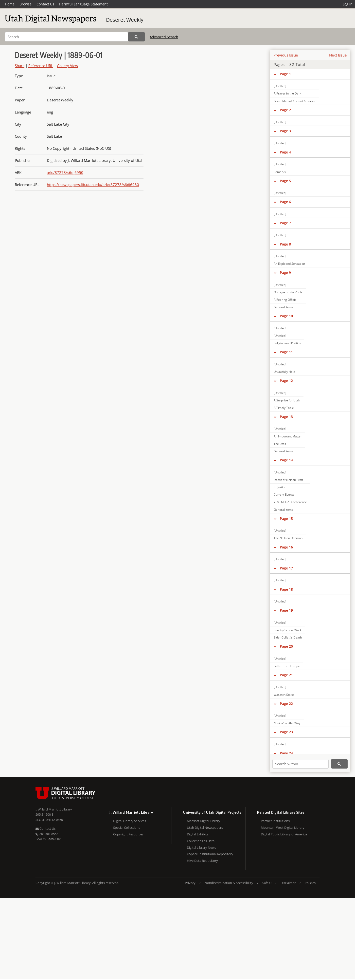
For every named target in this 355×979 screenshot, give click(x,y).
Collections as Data (200, 841)
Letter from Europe (287, 666)
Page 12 (286, 380)
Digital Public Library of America (284, 834)
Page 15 (286, 518)
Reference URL (40, 65)
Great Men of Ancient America (294, 101)
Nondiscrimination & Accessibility (229, 883)
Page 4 (285, 152)
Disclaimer (288, 883)
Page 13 (286, 416)
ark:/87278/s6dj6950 (65, 172)
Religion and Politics (287, 343)
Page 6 (285, 201)
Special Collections (126, 827)
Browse (25, 4)
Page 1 (285, 74)
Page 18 (286, 589)
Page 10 (286, 316)
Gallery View (67, 65)
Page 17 (286, 568)
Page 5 (285, 180)
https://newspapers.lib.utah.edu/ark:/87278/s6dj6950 (93, 184)
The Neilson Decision (288, 538)
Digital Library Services (129, 821)
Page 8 (285, 244)
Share (19, 65)
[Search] (66, 36)
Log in (348, 4)
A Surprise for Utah (287, 400)
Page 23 (286, 732)
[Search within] (300, 764)
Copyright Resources (128, 834)
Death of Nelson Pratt (288, 480)
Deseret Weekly (124, 19)
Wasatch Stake (284, 695)
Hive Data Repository (202, 860)
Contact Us (45, 4)
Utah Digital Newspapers (205, 827)
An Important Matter (288, 436)
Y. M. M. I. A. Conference (290, 502)
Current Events (284, 494)
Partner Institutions (275, 821)
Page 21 (286, 675)
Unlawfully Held (284, 372)
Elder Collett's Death (288, 637)
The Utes (280, 444)
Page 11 (286, 352)
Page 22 (286, 703)
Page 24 (286, 753)
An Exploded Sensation (289, 264)
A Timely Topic (284, 408)
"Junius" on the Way (287, 723)
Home (10, 4)
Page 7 (285, 223)
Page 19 (286, 610)
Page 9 (285, 272)
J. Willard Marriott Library (54, 809)
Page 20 (286, 646)
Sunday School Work (288, 630)
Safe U (266, 883)
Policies (310, 883)
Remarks (280, 172)
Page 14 (286, 460)
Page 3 (285, 131)
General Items (283, 307)
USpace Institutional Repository (210, 854)
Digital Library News (201, 847)
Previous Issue (285, 55)
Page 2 (285, 110)
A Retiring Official (285, 300)
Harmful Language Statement (83, 4)
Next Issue (338, 55)
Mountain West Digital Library (282, 827)
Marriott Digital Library (203, 821)
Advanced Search (164, 37)
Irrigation (280, 487)
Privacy (190, 883)
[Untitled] (280, 86)
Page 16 (286, 547)
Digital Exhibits (197, 834)
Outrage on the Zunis (288, 292)
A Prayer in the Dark (287, 93)
